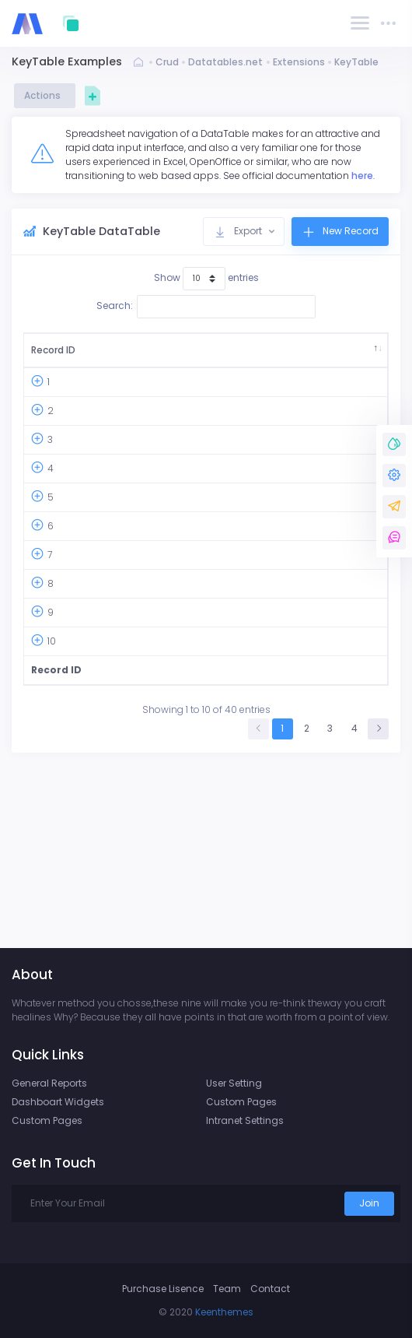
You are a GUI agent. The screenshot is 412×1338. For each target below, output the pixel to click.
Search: (206, 306)
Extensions (299, 61)
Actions (44, 95)
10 (51, 802)
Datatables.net (225, 61)
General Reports (49, 1083)
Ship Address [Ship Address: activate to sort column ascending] (329, 356)
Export (238, 231)
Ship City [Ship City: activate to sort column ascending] (256, 356)
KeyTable (356, 61)
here (362, 175)
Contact (270, 1288)
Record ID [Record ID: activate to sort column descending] (47, 356)
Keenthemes (224, 1312)
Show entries (206, 278)
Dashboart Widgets (58, 1101)
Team (227, 1288)
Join (369, 1203)
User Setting (234, 1083)
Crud (167, 61)
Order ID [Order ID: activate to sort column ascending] (110, 356)
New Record (340, 231)
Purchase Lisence (163, 1288)
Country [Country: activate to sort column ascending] (177, 356)
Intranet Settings (245, 1120)
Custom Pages (47, 1120)
